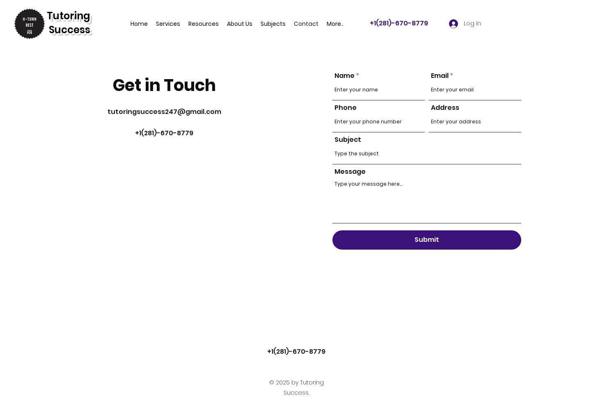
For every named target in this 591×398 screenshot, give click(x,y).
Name (344, 76)
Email (440, 76)
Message (350, 171)
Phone (345, 108)
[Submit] (426, 240)
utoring (71, 16)
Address (445, 108)
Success (69, 29)
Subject (347, 139)
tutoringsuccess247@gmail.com (164, 111)
